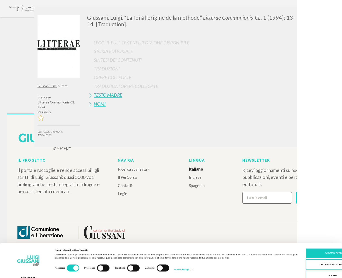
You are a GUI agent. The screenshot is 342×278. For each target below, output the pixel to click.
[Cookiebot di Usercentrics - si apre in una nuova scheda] (28, 271)
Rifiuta (305, 268)
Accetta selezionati (305, 256)
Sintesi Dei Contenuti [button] (118, 59)
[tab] (195, 51)
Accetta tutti (305, 245)
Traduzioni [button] (107, 68)
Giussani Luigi (47, 86)
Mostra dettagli (181, 261)
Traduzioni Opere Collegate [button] (126, 86)
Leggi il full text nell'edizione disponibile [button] (141, 42)
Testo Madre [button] (108, 94)
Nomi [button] (100, 103)
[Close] (301, 13)
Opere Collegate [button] (112, 77)
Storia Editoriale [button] (113, 51)
